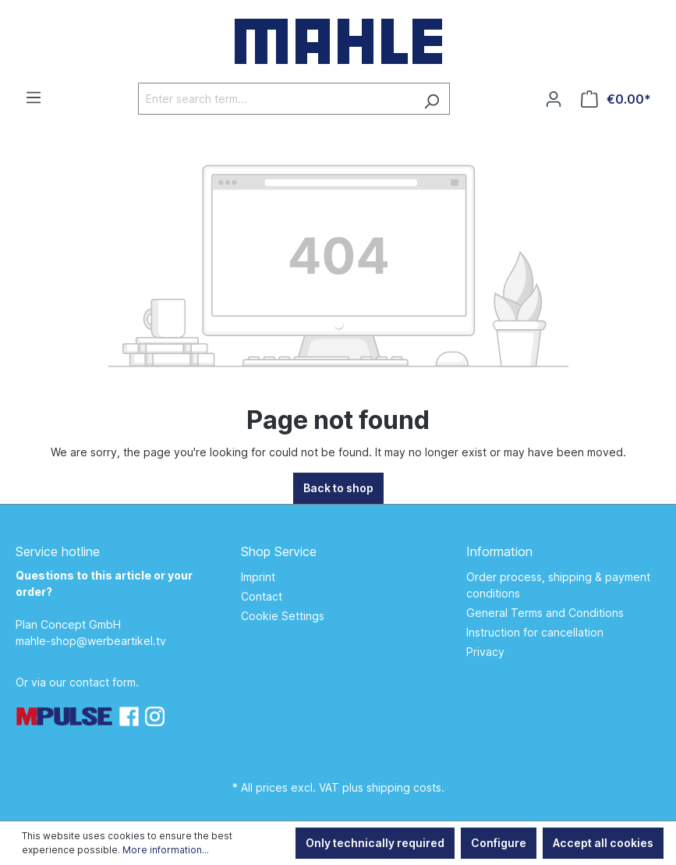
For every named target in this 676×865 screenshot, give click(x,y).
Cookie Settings (282, 615)
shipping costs (403, 787)
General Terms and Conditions (545, 612)
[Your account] (554, 99)
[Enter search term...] (276, 99)
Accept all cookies (603, 842)
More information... (165, 850)
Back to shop (338, 488)
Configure (498, 842)
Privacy (485, 651)
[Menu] (33, 97)
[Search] (431, 99)
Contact (261, 596)
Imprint (258, 576)
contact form (102, 682)
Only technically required (375, 842)
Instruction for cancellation (534, 632)
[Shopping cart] (616, 99)
